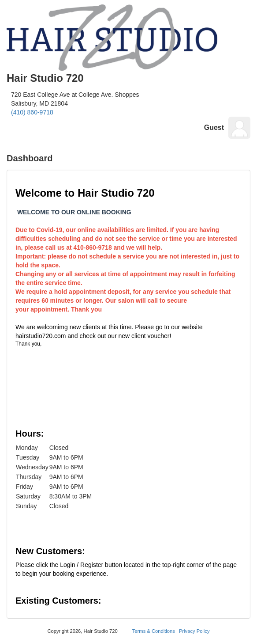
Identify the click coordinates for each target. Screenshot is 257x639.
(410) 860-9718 (32, 112)
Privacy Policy (194, 631)
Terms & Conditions (153, 631)
